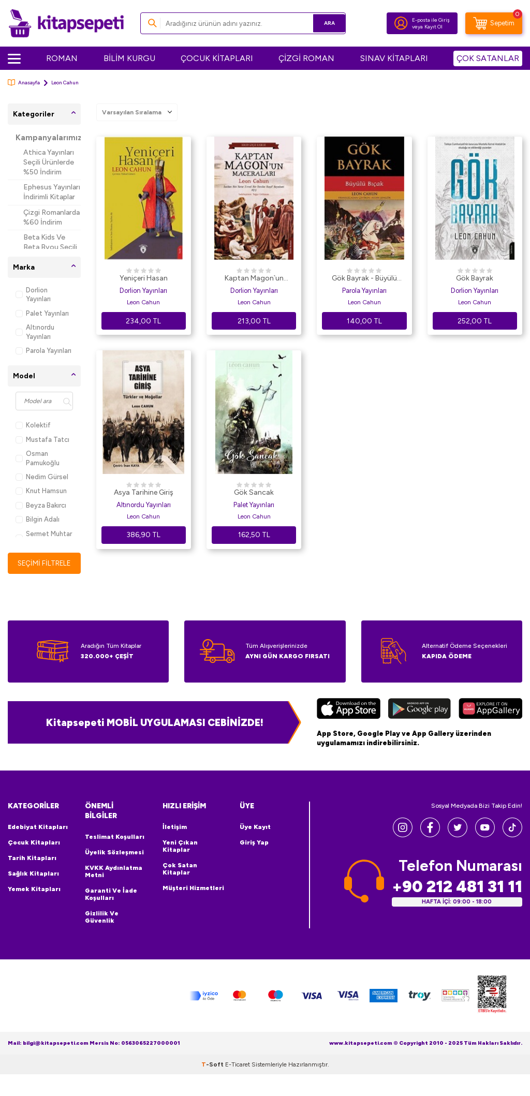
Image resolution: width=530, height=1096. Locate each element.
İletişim (175, 827)
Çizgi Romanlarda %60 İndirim (51, 217)
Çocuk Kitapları (34, 843)
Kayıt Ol (433, 26)
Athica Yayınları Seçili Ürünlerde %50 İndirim (48, 162)
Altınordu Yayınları (35, 331)
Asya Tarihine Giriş (143, 492)
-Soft (213, 1065)
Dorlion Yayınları (33, 294)
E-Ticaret (237, 1065)
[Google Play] (419, 710)
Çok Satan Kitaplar (180, 869)
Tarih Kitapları (32, 858)
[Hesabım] (401, 23)
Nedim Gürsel (42, 477)
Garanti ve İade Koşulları (111, 894)
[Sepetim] (493, 23)
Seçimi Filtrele (44, 563)
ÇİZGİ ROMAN (306, 58)
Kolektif (33, 425)
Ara (323, 23)
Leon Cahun (143, 302)
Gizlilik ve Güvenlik (102, 917)
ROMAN (62, 58)
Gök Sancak (254, 492)
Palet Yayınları (42, 313)
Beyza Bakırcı (41, 505)
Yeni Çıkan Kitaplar (180, 846)
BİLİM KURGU (129, 58)
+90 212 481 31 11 (457, 886)
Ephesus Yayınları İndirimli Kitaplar (51, 192)
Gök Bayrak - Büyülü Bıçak (364, 279)
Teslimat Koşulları (114, 836)
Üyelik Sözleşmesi (114, 852)
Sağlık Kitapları (33, 874)
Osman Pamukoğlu (38, 458)
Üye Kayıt (255, 827)
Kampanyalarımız (48, 137)
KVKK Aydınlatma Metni (113, 871)
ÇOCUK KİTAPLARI (217, 58)
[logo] (66, 23)
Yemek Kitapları (34, 889)
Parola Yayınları (43, 350)
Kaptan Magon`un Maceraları (254, 279)
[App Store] (348, 710)
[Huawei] (490, 710)
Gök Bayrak (474, 278)
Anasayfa (24, 82)
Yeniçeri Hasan (144, 278)
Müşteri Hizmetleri (193, 888)
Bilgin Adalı (38, 519)
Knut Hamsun (41, 491)
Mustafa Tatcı (42, 439)
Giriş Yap (254, 843)
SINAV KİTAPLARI (394, 58)
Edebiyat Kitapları (38, 827)
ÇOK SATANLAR (488, 58)
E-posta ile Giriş (431, 20)
